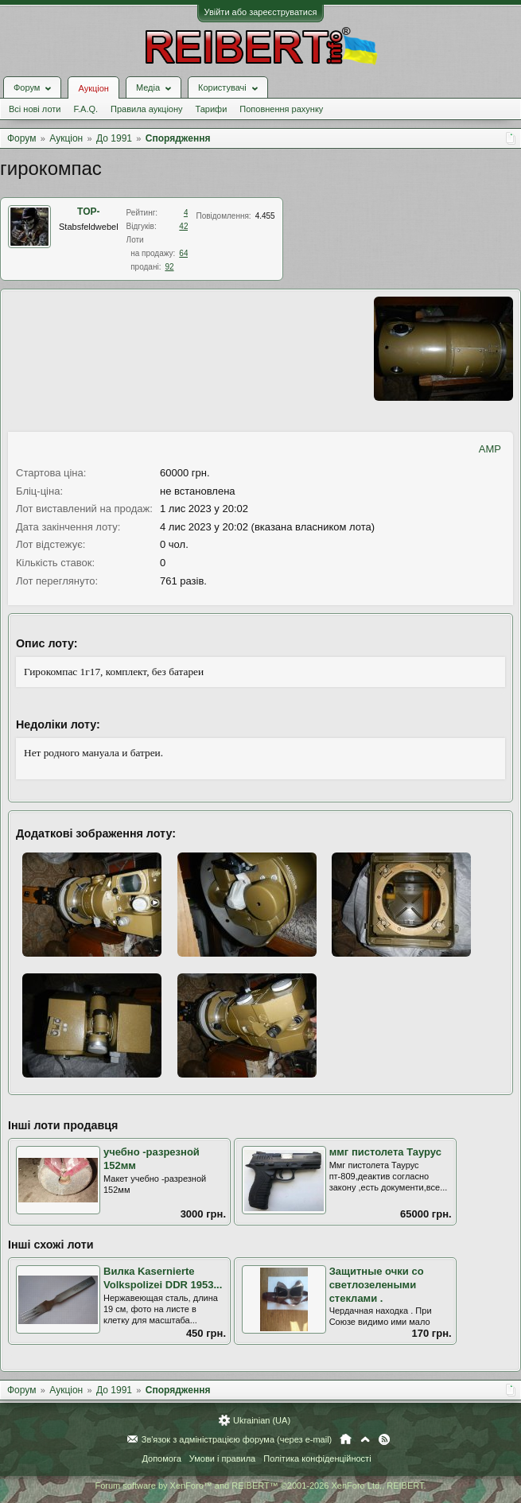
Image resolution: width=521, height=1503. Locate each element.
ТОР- (88, 211)
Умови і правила (222, 1458)
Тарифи (211, 109)
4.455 (265, 216)
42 (183, 226)
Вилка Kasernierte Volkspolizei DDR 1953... (162, 1278)
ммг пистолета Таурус (385, 1152)
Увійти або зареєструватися (260, 12)
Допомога (161, 1458)
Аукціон (93, 88)
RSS (384, 1439)
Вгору (365, 1439)
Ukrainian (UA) (261, 1420)
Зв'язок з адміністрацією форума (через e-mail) (237, 1439)
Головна (346, 1439)
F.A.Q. (85, 109)
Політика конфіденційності (317, 1458)
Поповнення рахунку (281, 109)
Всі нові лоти (34, 109)
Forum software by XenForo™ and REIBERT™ (260, 1485)
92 (169, 266)
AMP (490, 449)
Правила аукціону (146, 109)
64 (183, 253)
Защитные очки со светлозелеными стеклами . (376, 1284)
